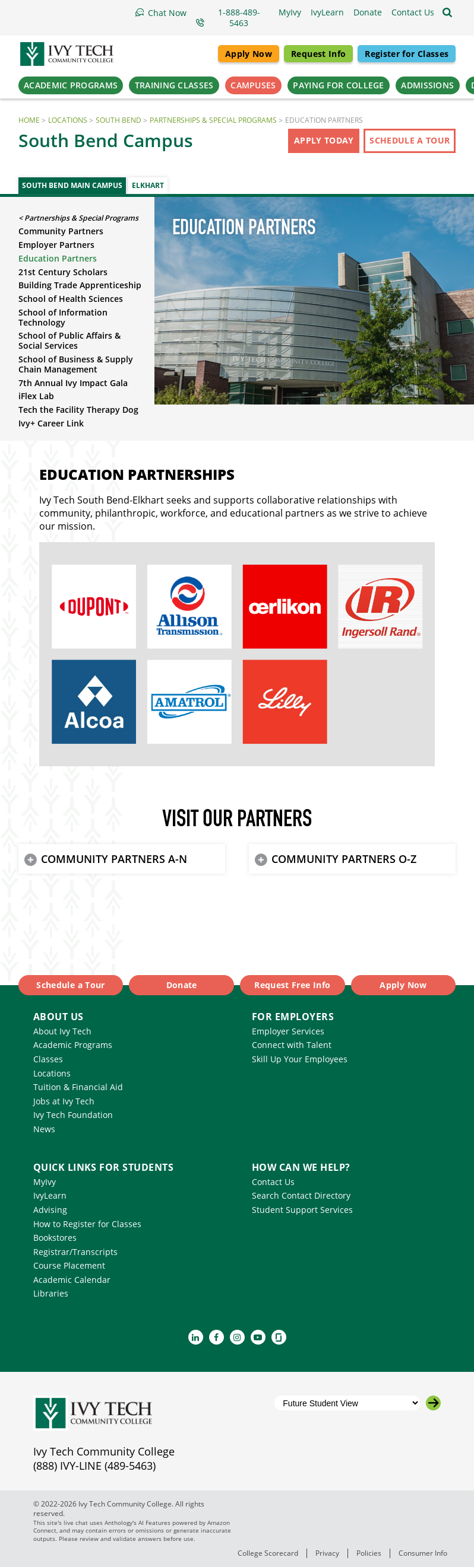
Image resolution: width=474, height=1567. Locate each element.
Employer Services (288, 1031)
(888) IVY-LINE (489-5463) (94, 1465)
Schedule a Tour (409, 140)
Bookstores (55, 1237)
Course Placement (69, 1265)
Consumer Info (423, 1553)
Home (29, 120)
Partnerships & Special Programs (213, 120)
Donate (181, 984)
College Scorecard (268, 1553)
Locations (67, 120)
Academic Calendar (71, 1279)
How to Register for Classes (87, 1224)
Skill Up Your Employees (299, 1059)
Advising (50, 1209)
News (44, 1129)
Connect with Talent (291, 1044)
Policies (368, 1553)
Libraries (50, 1293)
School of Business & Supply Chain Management (75, 364)
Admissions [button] (427, 85)
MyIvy (44, 1181)
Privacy (327, 1553)
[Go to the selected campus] (433, 1403)
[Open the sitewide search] (447, 12)
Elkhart (148, 185)
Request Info (318, 53)
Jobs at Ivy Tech (63, 1101)
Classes (48, 1059)
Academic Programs (72, 1044)
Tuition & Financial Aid (78, 1087)
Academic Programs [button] (71, 85)
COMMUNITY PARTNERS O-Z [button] (343, 859)
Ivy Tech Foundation (73, 1114)
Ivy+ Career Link (51, 423)
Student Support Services (302, 1209)
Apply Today (324, 140)
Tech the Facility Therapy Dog (78, 409)
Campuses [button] (253, 85)
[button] (413, 12)
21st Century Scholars (63, 272)
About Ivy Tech (62, 1031)
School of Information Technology (63, 317)
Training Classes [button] (174, 85)
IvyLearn (50, 1195)
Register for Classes (406, 53)
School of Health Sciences (70, 298)
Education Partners (57, 258)
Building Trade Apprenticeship (79, 285)
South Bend (118, 120)
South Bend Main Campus (72, 185)
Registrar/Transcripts (75, 1251)
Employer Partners (56, 244)
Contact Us (273, 1181)
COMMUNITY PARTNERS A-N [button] (114, 859)
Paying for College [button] (338, 85)
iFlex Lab (36, 396)
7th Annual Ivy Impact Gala (73, 382)
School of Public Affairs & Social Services (69, 340)
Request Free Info (292, 984)
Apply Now (248, 53)
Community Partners (60, 231)
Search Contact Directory (301, 1195)
